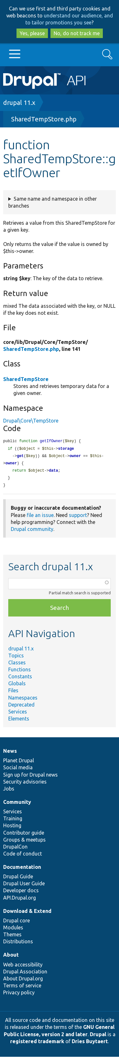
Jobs (8, 791)
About (11, 957)
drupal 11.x (19, 102)
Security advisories (25, 784)
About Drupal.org (23, 981)
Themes (12, 937)
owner (75, 457)
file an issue (40, 517)
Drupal (98, 1036)
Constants (20, 678)
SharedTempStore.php (43, 119)
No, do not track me (77, 33)
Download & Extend (27, 913)
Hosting (12, 827)
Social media (18, 769)
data (53, 472)
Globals (17, 685)
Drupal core (16, 923)
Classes (17, 665)
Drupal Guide (18, 878)
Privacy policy (19, 995)
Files (13, 692)
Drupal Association (25, 974)
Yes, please (32, 33)
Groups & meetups (24, 842)
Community (17, 804)
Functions (19, 672)
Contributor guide (23, 835)
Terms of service (22, 988)
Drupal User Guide (24, 885)
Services (17, 714)
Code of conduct (22, 856)
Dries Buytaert (90, 1043)
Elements (18, 721)
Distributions (18, 943)
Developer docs (21, 892)
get (20, 457)
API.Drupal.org (19, 900)
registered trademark (37, 1043)
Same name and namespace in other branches (52, 202)
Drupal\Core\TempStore (30, 420)
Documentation (22, 869)
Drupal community (32, 531)
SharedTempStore (26, 379)
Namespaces (22, 700)
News (10, 753)
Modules (13, 930)
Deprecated (21, 707)
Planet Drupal (18, 762)
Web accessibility (23, 967)
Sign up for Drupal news (30, 777)
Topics (16, 658)
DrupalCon (15, 849)
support (78, 517)
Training (12, 820)
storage (66, 449)
